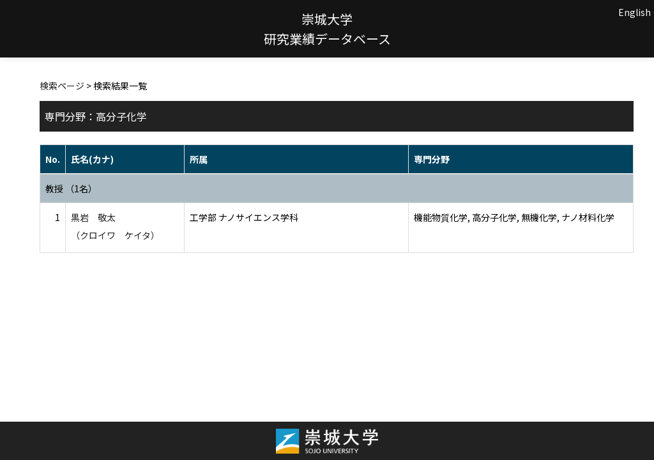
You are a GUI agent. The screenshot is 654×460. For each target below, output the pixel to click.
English (634, 12)
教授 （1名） (71, 188)
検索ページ (62, 85)
